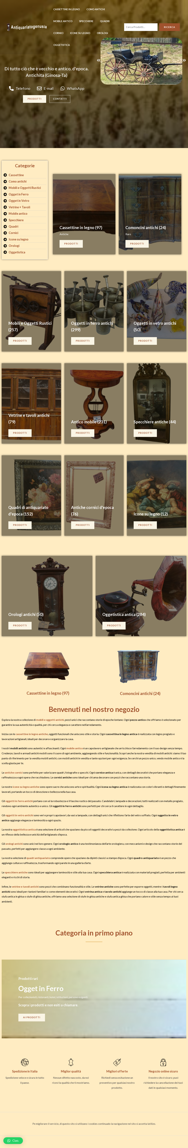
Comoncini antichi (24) (147, 228)
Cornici (57, 33)
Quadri (100, 21)
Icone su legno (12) (152, 514)
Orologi (97, 33)
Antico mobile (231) (90, 422)
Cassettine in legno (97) (83, 228)
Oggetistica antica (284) (126, 615)
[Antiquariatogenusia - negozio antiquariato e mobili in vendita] (27, 26)
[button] (99, 60)
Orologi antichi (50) (27, 615)
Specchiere (83, 21)
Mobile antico (61, 21)
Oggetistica (60, 45)
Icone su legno (77, 33)
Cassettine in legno (65, 9)
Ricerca (169, 27)
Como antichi (93, 9)
